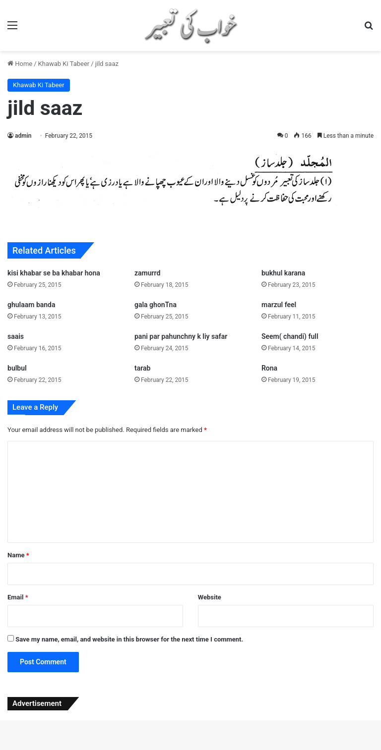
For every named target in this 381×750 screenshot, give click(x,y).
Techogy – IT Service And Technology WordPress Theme (202, 748)
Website (209, 597)
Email (17, 597)
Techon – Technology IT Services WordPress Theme (216, 748)
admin (23, 135)
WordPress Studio (115, 748)
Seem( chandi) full (289, 336)
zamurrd (147, 273)
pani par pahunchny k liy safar (180, 336)
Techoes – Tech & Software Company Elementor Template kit (186, 748)
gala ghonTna (155, 305)
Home (19, 63)
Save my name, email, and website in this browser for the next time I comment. (129, 639)
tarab (142, 368)
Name (18, 555)
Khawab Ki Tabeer (64, 63)
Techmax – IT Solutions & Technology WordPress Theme (142, 748)
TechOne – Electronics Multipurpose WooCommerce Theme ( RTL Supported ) (232, 748)
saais (15, 336)
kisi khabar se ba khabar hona (53, 273)
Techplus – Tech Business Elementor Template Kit (248, 748)
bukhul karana (283, 273)
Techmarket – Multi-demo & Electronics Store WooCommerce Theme (126, 748)
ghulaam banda (31, 305)
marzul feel (278, 305)
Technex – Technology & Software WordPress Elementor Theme (157, 748)
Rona (269, 368)
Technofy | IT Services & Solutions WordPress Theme (172, 748)
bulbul (17, 368)
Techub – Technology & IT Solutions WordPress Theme (262, 748)
